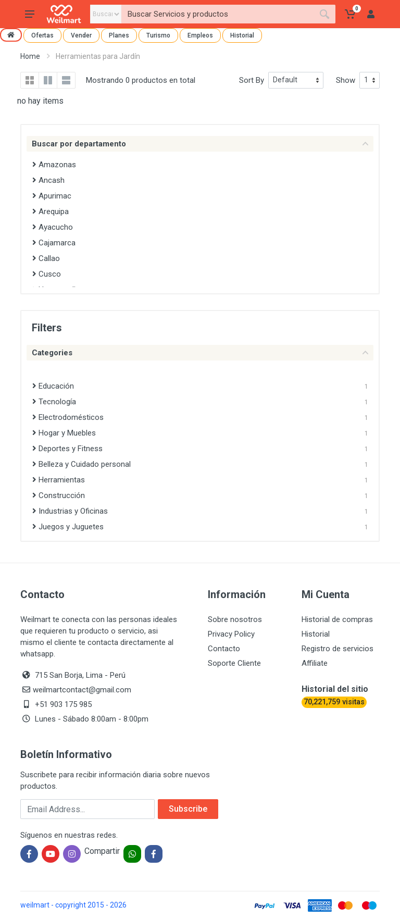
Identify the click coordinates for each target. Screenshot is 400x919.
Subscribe (188, 809)
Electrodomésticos (68, 417)
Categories (200, 352)
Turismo (158, 35)
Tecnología (54, 401)
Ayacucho (52, 227)
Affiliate (315, 663)
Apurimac (51, 196)
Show (345, 80)
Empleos (200, 35)
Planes (119, 35)
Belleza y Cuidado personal (81, 464)
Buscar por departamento (200, 143)
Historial (242, 35)
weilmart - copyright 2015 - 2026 (73, 905)
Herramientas (58, 480)
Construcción (58, 495)
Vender (81, 35)
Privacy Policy (231, 634)
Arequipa (50, 211)
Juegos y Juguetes (68, 526)
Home (30, 56)
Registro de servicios (337, 648)
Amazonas (54, 164)
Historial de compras (337, 619)
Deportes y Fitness (67, 448)
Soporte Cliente (234, 663)
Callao (46, 258)
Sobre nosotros (235, 619)
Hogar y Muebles (64, 433)
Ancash (48, 180)
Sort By (251, 80)
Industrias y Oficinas (70, 511)
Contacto (224, 648)
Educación (53, 386)
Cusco (46, 274)
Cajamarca (54, 242)
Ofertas (42, 35)
